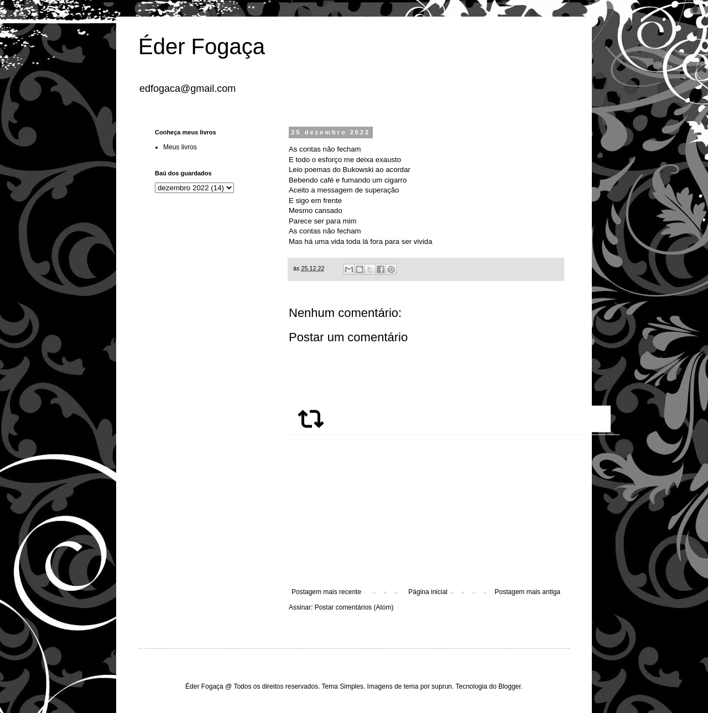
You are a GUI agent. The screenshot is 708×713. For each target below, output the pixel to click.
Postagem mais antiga (527, 592)
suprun (441, 686)
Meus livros (180, 147)
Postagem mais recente (326, 592)
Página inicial (427, 592)
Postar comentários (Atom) (354, 607)
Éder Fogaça (201, 46)
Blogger (509, 686)
